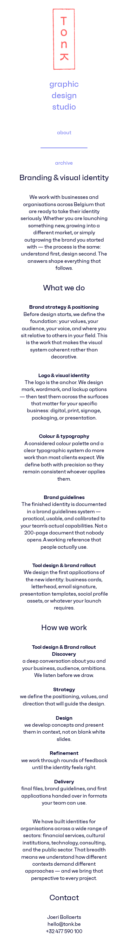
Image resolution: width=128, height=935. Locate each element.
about (64, 133)
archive (64, 163)
